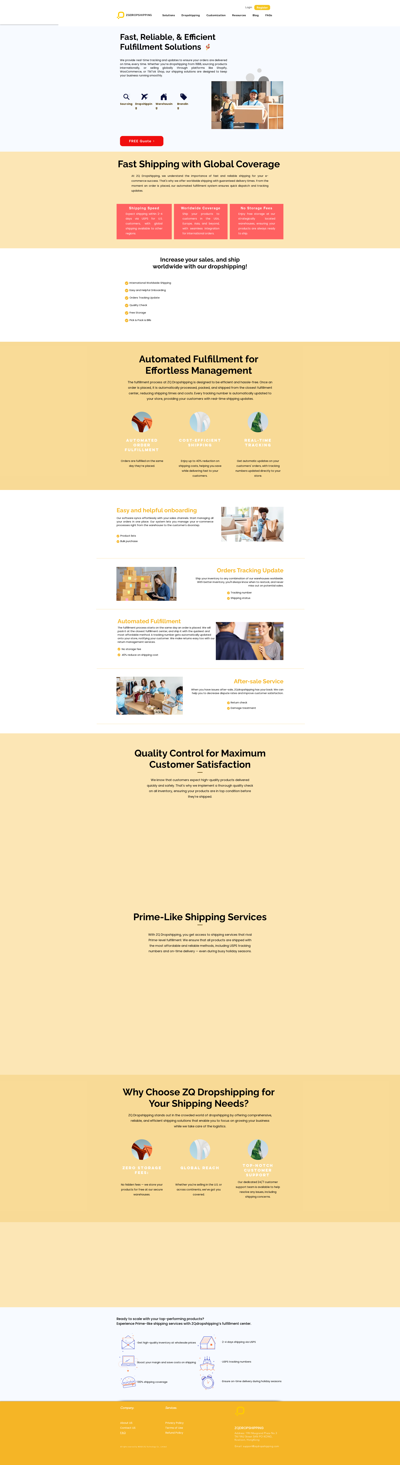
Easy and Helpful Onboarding (148, 290)
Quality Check (138, 305)
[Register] (262, 7)
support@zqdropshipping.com (261, 1446)
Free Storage (138, 312)
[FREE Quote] (141, 141)
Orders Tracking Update (145, 297)
